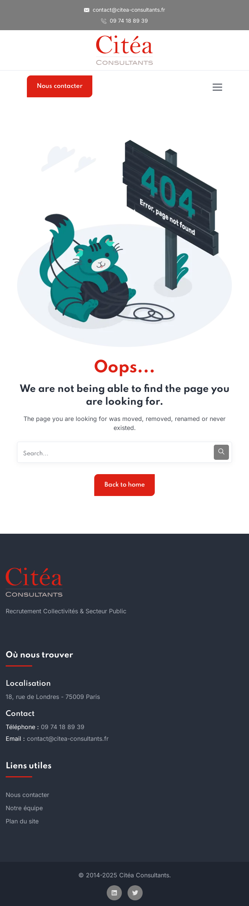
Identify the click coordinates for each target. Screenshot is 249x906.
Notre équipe (24, 808)
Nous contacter (59, 86)
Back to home (124, 485)
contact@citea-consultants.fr (124, 9)
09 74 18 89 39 (124, 20)
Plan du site (22, 821)
